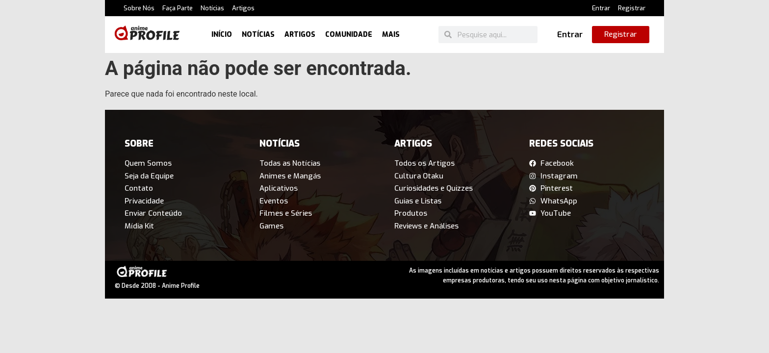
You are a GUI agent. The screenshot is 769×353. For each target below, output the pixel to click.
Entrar (601, 8)
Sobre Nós (139, 8)
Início (221, 34)
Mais (391, 34)
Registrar (631, 8)
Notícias (212, 8)
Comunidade (348, 34)
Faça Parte (177, 8)
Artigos (243, 8)
